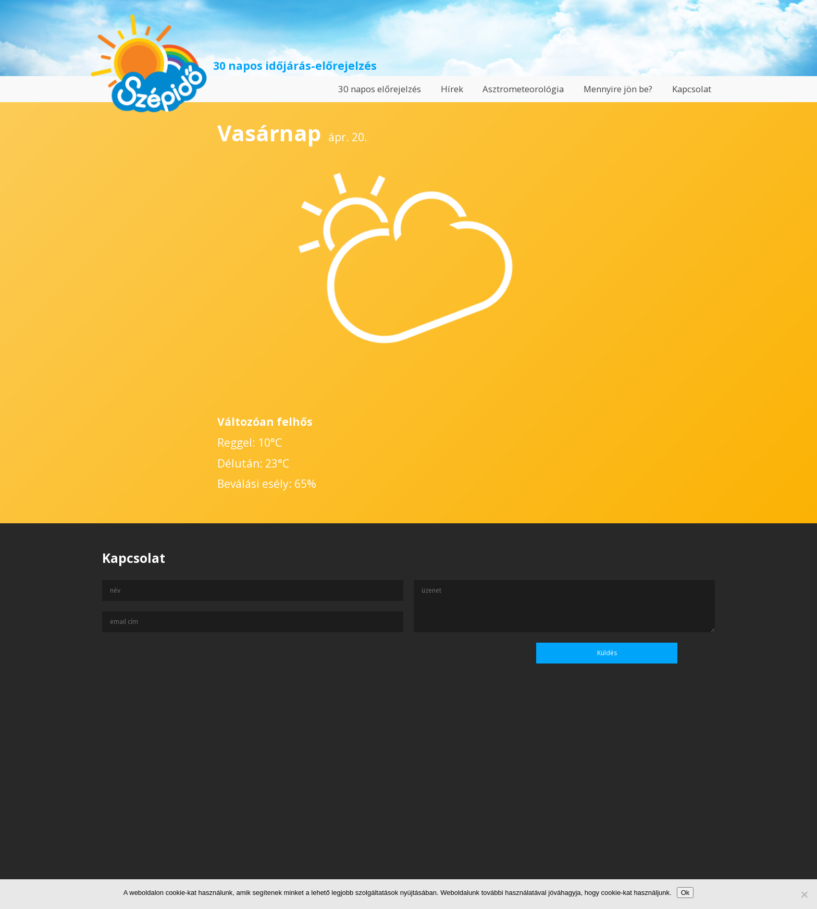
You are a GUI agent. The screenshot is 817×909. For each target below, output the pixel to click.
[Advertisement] (408, 808)
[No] (804, 894)
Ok (685, 892)
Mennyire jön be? (618, 89)
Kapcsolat (691, 89)
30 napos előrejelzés (379, 89)
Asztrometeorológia (523, 89)
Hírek (452, 89)
